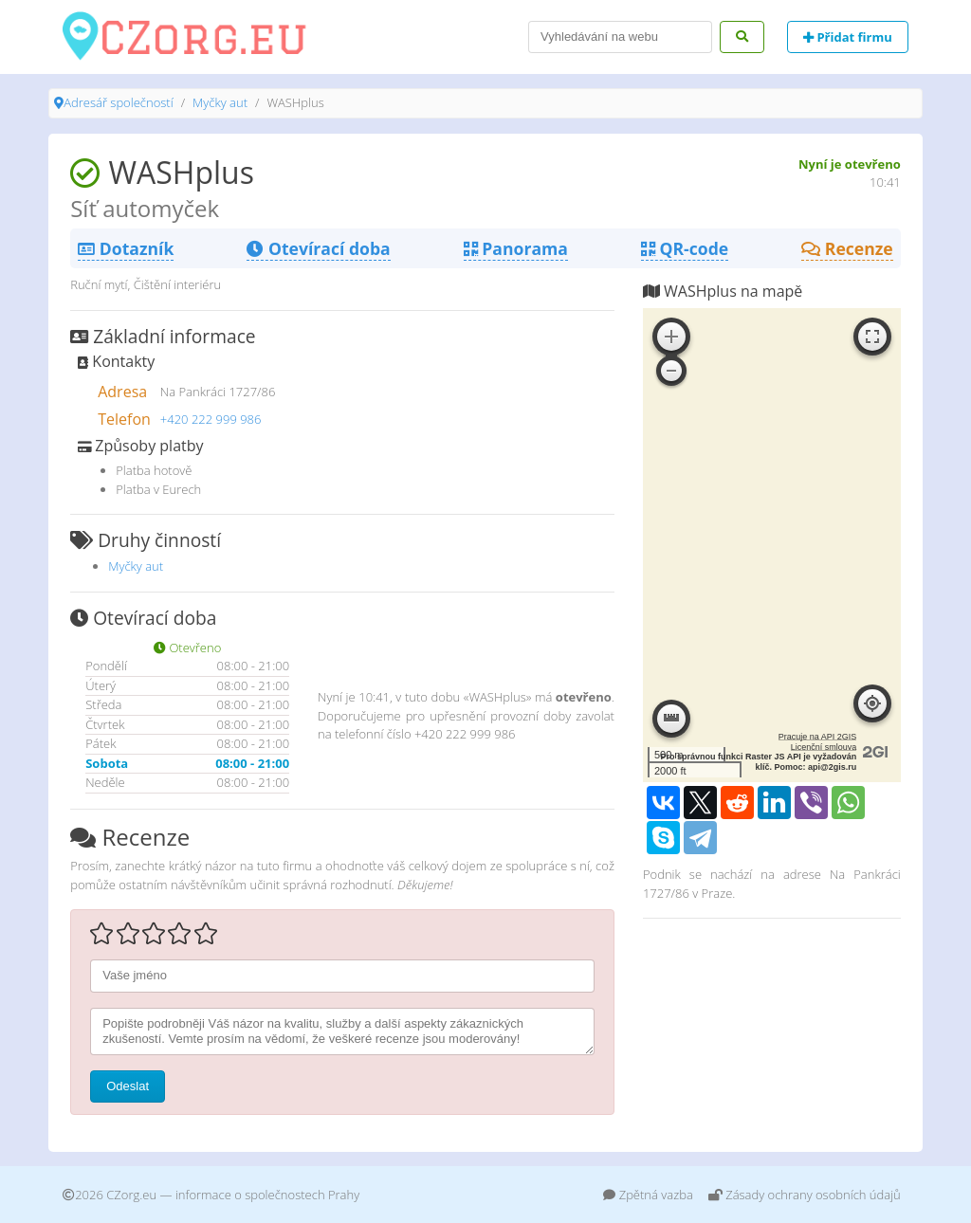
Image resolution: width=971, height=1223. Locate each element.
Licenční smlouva (824, 747)
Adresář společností (118, 102)
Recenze (847, 248)
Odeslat (127, 1086)
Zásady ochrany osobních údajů (804, 1194)
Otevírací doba (318, 248)
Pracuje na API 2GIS (818, 736)
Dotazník (126, 248)
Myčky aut (219, 102)
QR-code (684, 248)
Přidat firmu (847, 37)
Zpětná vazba (648, 1194)
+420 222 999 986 (211, 419)
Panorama (516, 248)
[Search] (620, 37)
